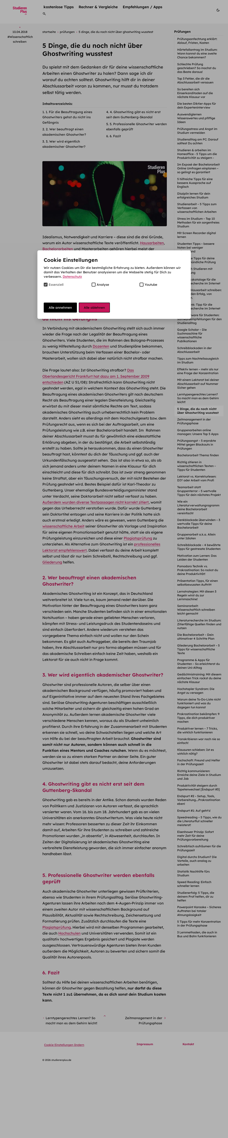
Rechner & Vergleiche (98, 6)
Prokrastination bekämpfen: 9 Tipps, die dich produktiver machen (198, 717)
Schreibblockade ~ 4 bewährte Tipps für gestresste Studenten (199, 547)
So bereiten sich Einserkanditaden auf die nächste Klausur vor (195, 93)
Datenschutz (72, 276)
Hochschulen (69, 1003)
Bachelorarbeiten (57, 249)
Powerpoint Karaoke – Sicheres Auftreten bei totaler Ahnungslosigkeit (199, 911)
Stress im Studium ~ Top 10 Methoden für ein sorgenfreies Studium (198, 222)
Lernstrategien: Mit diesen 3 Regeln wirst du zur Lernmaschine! (196, 595)
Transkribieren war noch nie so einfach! (198, 741)
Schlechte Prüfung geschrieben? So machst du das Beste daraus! (196, 68)
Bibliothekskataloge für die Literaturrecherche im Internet (199, 281)
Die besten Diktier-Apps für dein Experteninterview (196, 105)
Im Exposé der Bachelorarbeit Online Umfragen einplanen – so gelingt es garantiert (198, 168)
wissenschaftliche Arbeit (63, 526)
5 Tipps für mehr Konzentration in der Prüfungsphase (199, 923)
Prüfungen (182, 31)
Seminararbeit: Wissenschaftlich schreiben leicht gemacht (196, 609)
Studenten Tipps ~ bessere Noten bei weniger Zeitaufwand (195, 247)
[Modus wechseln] (218, 10)
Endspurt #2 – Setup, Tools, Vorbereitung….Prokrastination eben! (198, 800)
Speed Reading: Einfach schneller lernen (194, 884)
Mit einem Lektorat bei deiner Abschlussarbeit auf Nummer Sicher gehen (198, 383)
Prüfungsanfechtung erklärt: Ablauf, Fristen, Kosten (197, 41)
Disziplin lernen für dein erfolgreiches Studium (193, 195)
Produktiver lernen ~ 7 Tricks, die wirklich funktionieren (197, 730)
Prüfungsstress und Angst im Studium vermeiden (197, 131)
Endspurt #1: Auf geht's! (194, 810)
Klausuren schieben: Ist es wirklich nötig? (195, 751)
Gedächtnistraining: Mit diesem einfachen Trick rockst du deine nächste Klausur (199, 678)
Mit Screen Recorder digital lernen (196, 235)
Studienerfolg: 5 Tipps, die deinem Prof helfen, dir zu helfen (195, 896)
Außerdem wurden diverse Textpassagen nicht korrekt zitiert (95, 502)
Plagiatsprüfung (138, 538)
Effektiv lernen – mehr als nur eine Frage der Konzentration (198, 371)
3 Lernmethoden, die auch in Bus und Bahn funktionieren (197, 934)
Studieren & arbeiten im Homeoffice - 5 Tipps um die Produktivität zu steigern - (197, 154)
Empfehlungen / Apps (142, 6)
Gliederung (52, 562)
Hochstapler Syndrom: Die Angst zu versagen (195, 691)
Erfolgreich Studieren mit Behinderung (194, 270)
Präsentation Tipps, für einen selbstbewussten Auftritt (197, 582)
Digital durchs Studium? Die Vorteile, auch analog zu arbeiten (197, 860)
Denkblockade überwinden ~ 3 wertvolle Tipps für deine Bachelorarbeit (198, 523)
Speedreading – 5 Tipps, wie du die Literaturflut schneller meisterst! (199, 821)
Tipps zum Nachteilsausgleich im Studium (198, 360)
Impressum (145, 1114)
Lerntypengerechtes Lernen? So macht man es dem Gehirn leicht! (198, 398)
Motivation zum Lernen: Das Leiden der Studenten (196, 557)
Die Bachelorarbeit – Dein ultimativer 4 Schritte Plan (196, 636)
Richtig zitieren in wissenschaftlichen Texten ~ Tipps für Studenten (196, 466)
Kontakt (188, 1114)
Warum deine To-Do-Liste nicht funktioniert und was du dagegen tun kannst (199, 703)
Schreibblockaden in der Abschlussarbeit (194, 350)
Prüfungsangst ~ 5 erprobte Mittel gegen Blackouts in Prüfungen (196, 444)
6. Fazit (115, 136)
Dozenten (101, 346)
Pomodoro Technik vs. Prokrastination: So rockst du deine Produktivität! (197, 570)
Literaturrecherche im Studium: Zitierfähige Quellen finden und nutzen (199, 624)
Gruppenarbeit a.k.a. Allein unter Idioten (196, 536)
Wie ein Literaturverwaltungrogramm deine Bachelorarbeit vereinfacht (198, 507)
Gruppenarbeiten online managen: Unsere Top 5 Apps (198, 432)
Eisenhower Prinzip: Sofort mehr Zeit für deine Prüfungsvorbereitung (195, 835)
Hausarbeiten (152, 243)
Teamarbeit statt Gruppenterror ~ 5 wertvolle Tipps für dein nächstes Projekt (199, 491)
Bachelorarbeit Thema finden (198, 455)
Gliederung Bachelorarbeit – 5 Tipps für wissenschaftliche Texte (198, 649)
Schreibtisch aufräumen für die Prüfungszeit (199, 848)
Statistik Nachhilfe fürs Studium (193, 873)
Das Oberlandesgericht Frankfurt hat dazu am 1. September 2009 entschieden (95, 376)
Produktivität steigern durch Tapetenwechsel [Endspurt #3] (199, 787)
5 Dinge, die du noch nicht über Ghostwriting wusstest (198, 411)
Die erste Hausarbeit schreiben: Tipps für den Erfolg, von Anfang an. (199, 294)
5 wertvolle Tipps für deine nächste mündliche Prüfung (196, 260)
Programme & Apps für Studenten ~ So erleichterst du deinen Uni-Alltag (198, 663)
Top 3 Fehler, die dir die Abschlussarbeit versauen (195, 80)
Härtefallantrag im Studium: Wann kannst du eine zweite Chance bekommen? (197, 53)
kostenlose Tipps (59, 6)
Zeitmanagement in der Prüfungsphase (194, 421)
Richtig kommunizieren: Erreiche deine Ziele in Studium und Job (199, 774)
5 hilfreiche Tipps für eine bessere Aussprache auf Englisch (195, 183)
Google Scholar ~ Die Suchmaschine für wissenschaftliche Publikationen (192, 335)
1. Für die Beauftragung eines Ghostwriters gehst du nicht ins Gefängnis (67, 117)
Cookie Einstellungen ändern (64, 1115)
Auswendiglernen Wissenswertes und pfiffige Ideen (196, 118)
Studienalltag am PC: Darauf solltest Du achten (197, 141)
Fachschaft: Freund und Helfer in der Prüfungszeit (198, 762)
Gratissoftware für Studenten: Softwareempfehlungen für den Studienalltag (199, 319)
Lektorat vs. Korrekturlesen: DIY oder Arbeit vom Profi (196, 478)
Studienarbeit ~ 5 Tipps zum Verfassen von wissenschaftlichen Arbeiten (197, 208)
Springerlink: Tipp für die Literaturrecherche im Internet (199, 306)
